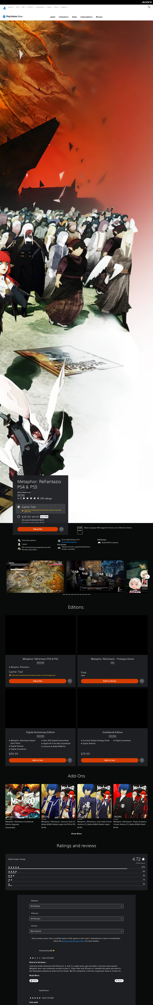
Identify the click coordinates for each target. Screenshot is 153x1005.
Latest (52, 14)
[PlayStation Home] (4, 7)
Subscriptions (86, 14)
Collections (63, 14)
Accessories (39, 7)
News (49, 7)
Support (63, 7)
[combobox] (76, 903)
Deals (74, 14)
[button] (69, 539)
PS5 (17, 7)
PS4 (23, 7)
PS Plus (30, 7)
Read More (34, 973)
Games (10, 7)
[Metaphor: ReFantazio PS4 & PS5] (35, 574)
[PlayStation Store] (13, 14)
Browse (99, 14)
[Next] (147, 574)
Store (56, 7)
